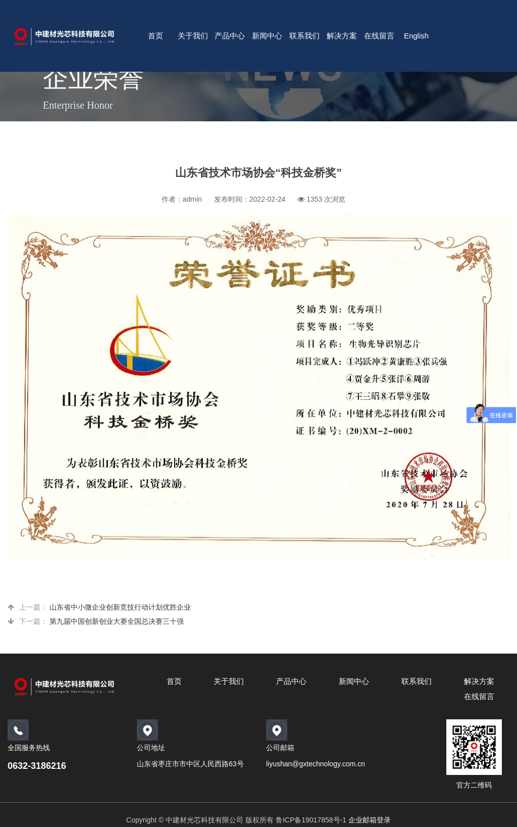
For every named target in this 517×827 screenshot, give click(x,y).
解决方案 (342, 35)
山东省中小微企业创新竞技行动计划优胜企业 (120, 607)
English (416, 35)
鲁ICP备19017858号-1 (311, 820)
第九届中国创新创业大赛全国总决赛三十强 (116, 621)
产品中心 (230, 35)
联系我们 (304, 35)
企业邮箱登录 (369, 820)
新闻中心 (267, 35)
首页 (155, 35)
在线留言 (379, 35)
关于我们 (193, 35)
